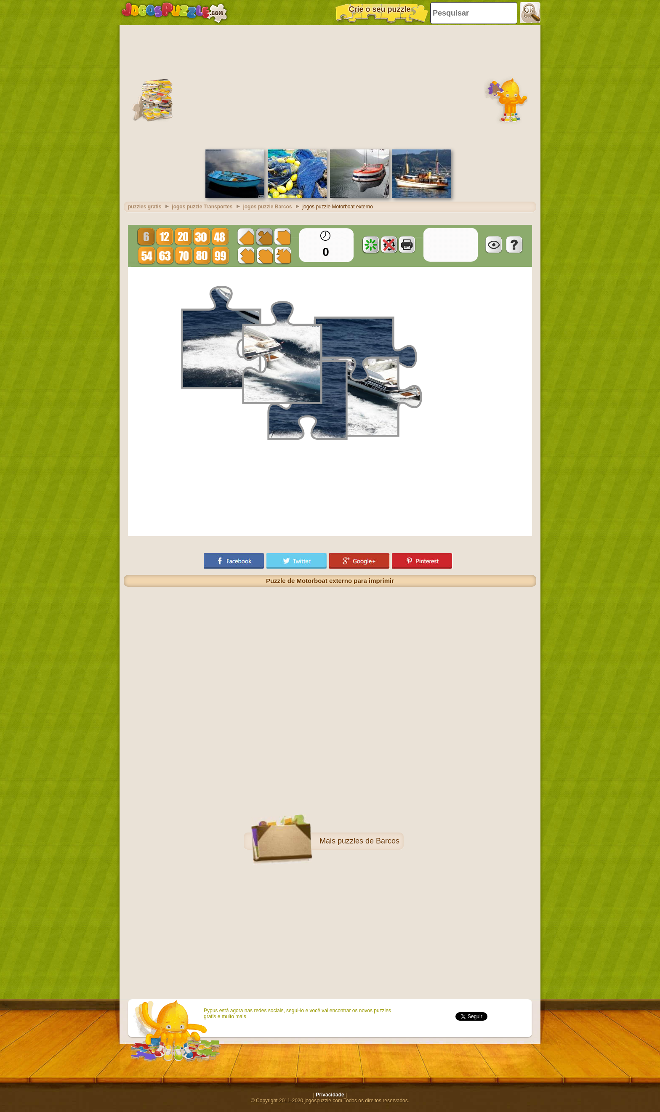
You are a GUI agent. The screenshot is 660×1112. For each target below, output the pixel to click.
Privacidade (330, 1095)
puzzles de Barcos (368, 841)
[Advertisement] (330, 86)
